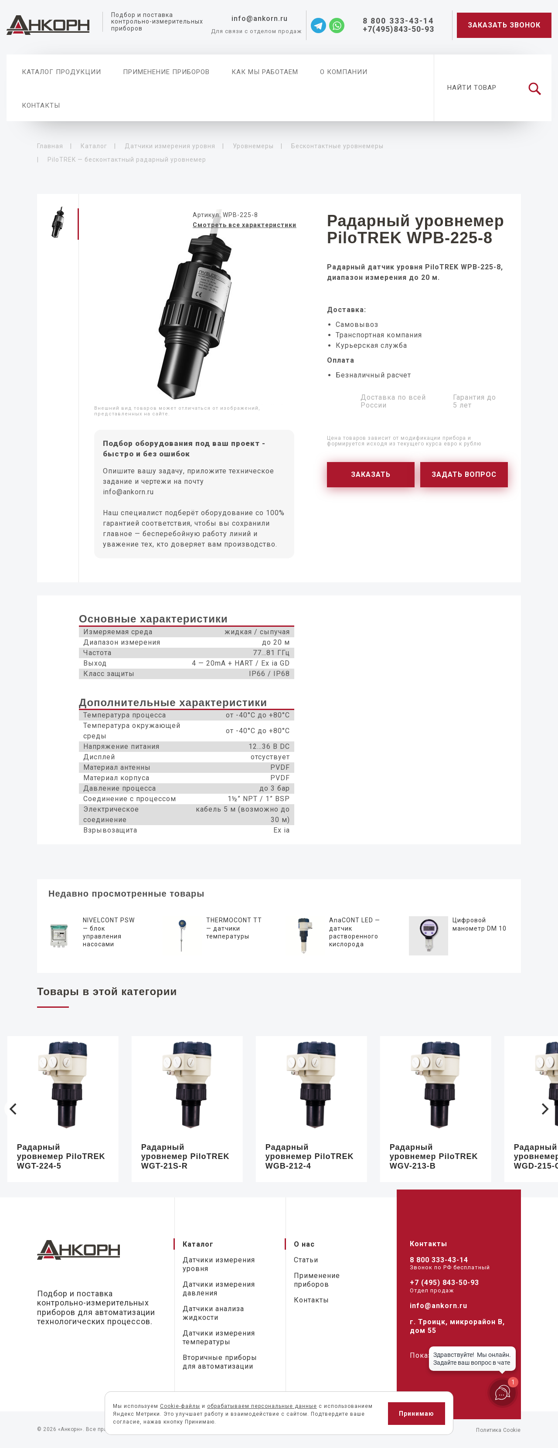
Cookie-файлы (180, 1406)
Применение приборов (166, 72)
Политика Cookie (498, 1430)
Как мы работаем (264, 72)
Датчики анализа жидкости (213, 1313)
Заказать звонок (504, 25)
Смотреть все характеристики (244, 224)
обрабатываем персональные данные (262, 1406)
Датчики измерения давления (219, 1288)
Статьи (306, 1260)
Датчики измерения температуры (219, 1337)
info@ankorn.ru (128, 492)
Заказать (371, 474)
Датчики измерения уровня (219, 1264)
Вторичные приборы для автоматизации (220, 1361)
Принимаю (416, 1413)
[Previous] (14, 1108)
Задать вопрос (464, 474)
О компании (343, 72)
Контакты (41, 105)
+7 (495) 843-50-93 (444, 1282)
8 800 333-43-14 (439, 1260)
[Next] (544, 1108)
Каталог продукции (61, 72)
